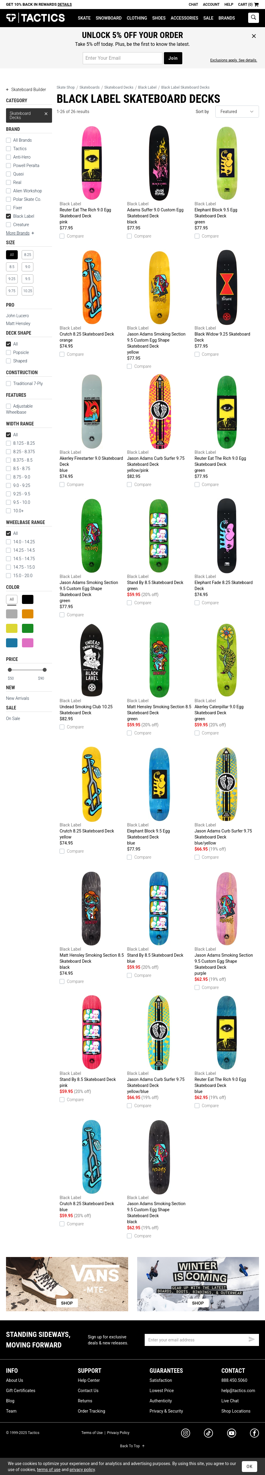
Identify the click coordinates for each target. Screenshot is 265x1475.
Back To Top (132, 1446)
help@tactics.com (238, 1390)
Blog (10, 1400)
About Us (14, 1380)
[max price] (45, 678)
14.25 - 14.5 (20, 550)
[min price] (15, 678)
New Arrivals (17, 698)
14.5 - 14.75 (20, 558)
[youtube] (231, 1434)
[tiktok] (208, 1434)
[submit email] (251, 1338)
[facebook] (254, 1434)
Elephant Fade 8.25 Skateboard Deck (227, 544)
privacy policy (82, 1469)
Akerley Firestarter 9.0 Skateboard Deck (92, 423)
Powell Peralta (26, 165)
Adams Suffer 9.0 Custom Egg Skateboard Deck (159, 175)
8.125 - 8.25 (20, 443)
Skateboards (89, 87)
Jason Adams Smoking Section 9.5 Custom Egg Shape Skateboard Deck (159, 302)
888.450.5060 (234, 1380)
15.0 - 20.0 (19, 575)
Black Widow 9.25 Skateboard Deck (227, 296)
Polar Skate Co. (27, 199)
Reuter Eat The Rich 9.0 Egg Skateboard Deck (92, 175)
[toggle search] (253, 18)
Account (211, 4)
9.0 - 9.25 (18, 485)
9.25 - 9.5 (18, 493)
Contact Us (88, 1390)
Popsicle (21, 352)
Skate (84, 18)
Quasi (18, 174)
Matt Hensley (18, 323)
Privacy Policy (118, 1433)
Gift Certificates (20, 1390)
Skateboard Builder (26, 89)
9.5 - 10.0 (18, 502)
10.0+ (15, 510)
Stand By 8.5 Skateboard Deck (159, 545)
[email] (202, 1340)
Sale (208, 18)
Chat (193, 4)
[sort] (237, 112)
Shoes (159, 18)
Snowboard (109, 18)
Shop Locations (236, 1411)
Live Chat (230, 1400)
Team (11, 1411)
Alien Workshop (27, 190)
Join (173, 58)
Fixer (17, 207)
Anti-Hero (22, 157)
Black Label (20, 216)
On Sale (13, 718)
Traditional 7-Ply (28, 383)
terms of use (48, 1469)
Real (17, 182)
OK (249, 1466)
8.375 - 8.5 (19, 460)
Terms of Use (92, 1433)
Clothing (137, 18)
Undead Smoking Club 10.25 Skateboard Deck (92, 668)
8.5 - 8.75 (18, 468)
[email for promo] (122, 58)
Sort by (202, 111)
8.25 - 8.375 (20, 451)
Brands (226, 18)
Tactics (35, 18)
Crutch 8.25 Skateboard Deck (92, 296)
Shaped (20, 360)
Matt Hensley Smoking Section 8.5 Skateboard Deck (159, 672)
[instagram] (185, 1434)
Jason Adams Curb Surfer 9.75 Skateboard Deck (159, 423)
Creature (21, 224)
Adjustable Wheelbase (19, 409)
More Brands (20, 233)
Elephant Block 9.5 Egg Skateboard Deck (227, 175)
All (12, 344)
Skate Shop (66, 87)
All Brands (22, 140)
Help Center (89, 1380)
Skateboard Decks (29, 114)
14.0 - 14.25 (20, 541)
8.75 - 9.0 (18, 477)
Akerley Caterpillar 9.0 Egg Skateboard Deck (227, 672)
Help (228, 4)
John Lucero (17, 315)
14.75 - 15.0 (20, 567)
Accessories (185, 18)
